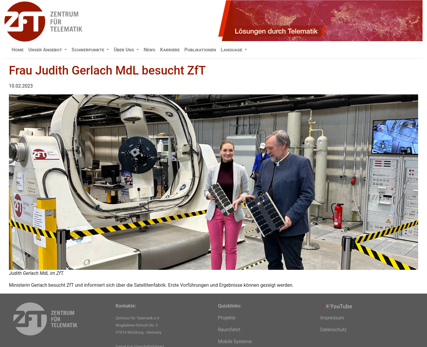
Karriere (170, 50)
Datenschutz (333, 329)
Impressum (332, 318)
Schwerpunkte (88, 50)
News (149, 50)
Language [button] (232, 50)
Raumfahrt (229, 329)
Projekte (226, 318)
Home (18, 50)
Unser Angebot (45, 50)
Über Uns (124, 50)
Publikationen (200, 50)
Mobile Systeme (235, 341)
